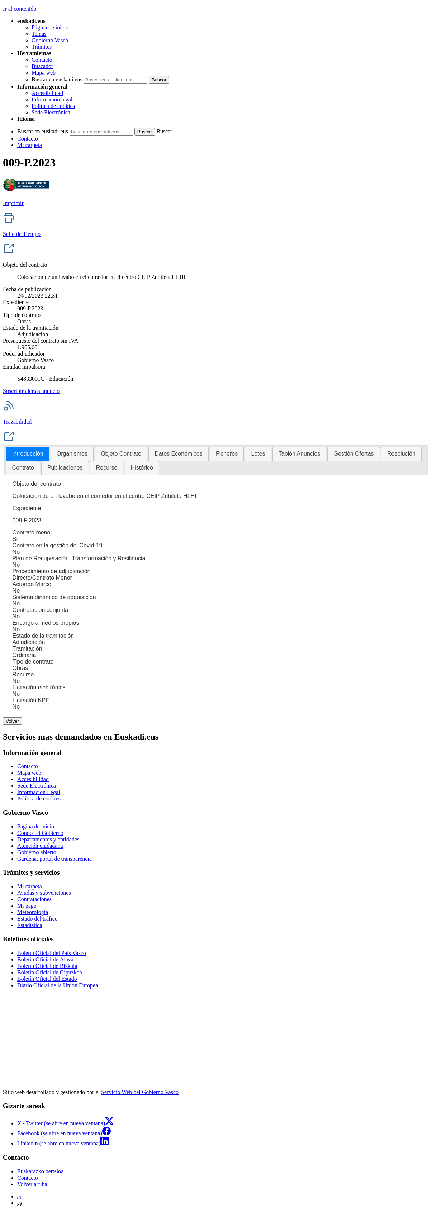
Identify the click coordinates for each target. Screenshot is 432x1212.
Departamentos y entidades (48, 839)
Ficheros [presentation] (227, 454)
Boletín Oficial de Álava (45, 959)
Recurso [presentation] (107, 468)
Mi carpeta (29, 145)
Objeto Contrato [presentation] (121, 454)
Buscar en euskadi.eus (57, 79)
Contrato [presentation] (23, 468)
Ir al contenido (19, 9)
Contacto (42, 60)
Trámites (42, 47)
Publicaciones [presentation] (65, 468)
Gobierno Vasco (50, 40)
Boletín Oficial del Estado (47, 979)
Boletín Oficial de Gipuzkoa (49, 972)
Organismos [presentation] (72, 454)
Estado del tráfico (37, 919)
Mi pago (27, 906)
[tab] (27, 454)
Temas (39, 34)
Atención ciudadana (40, 846)
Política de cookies (53, 106)
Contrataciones (34, 899)
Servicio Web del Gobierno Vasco (140, 1092)
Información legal (52, 99)
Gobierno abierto (36, 852)
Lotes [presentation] (258, 454)
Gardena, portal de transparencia (54, 859)
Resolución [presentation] (401, 454)
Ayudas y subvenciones (44, 893)
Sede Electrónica (51, 112)
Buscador (42, 66)
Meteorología (32, 912)
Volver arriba (32, 1184)
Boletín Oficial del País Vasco (51, 953)
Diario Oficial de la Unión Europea (57, 985)
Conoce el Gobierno (40, 833)
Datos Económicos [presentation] (178, 454)
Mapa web (44, 73)
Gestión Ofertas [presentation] (353, 454)
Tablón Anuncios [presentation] (300, 454)
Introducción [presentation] (27, 454)
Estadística (29, 925)
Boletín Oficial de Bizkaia (47, 966)
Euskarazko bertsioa (40, 1171)
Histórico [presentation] (142, 468)
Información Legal (38, 792)
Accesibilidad (47, 93)
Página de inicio (50, 27)
